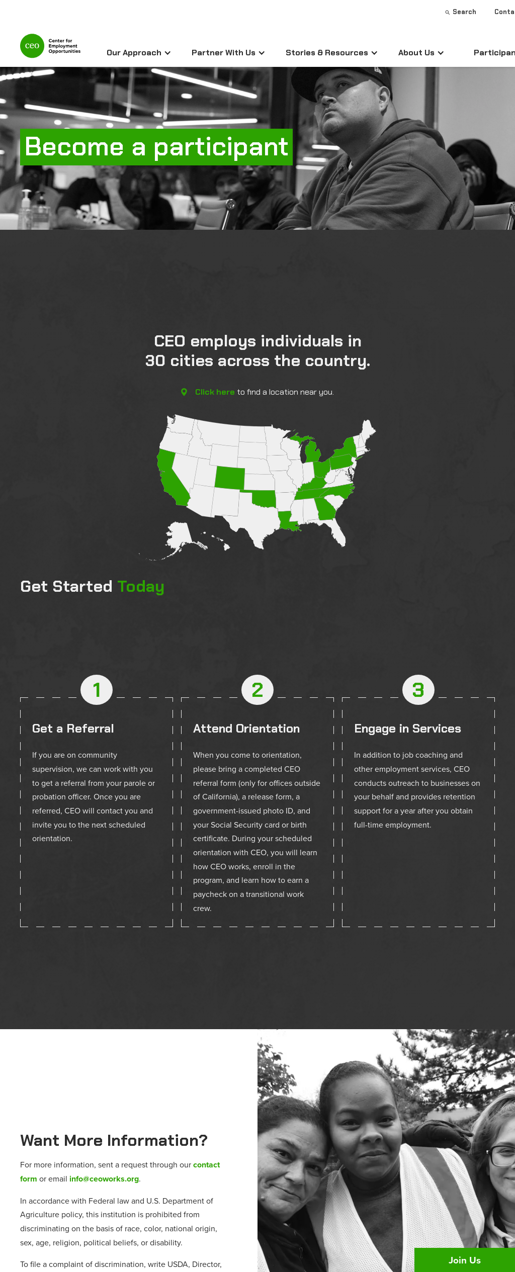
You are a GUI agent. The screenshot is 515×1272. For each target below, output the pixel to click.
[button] (139, 53)
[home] (50, 50)
